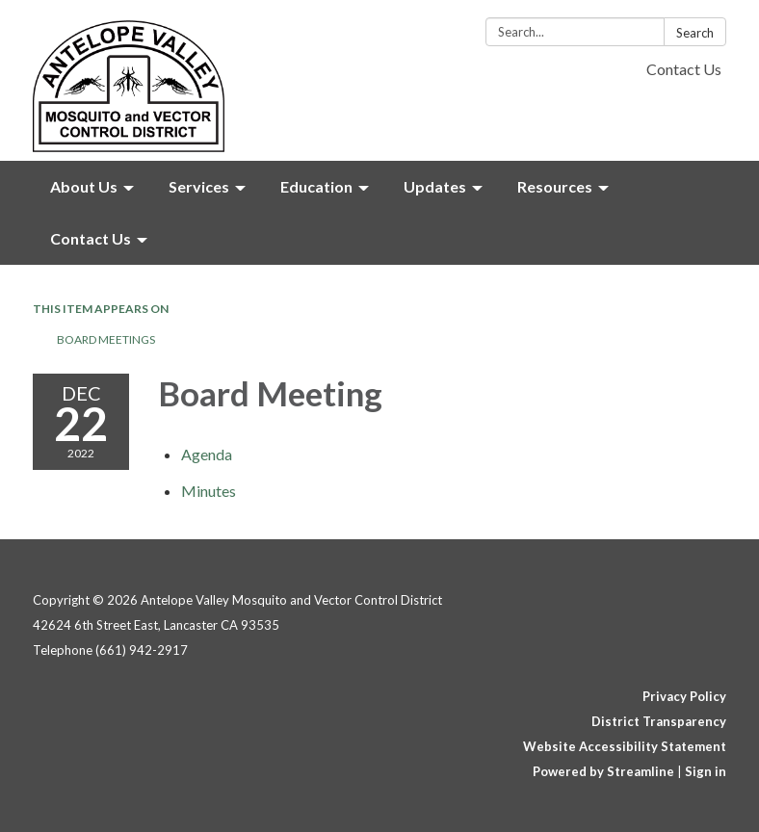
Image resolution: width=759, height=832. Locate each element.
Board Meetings (106, 339)
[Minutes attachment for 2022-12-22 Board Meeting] (208, 490)
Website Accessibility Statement (624, 746)
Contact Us (683, 69)
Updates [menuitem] (435, 186)
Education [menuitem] (316, 186)
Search (695, 32)
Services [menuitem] (199, 186)
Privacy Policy (684, 696)
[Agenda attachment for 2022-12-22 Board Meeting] (206, 454)
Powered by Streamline (603, 771)
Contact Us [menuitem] (90, 238)
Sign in (705, 771)
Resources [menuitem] (554, 186)
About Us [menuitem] (84, 186)
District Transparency (658, 721)
